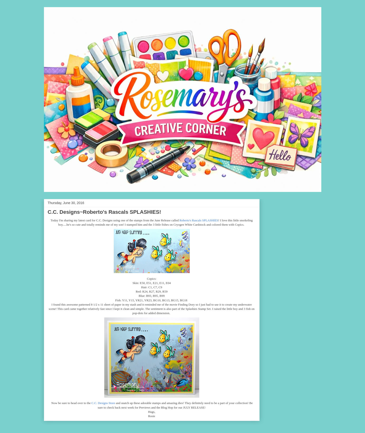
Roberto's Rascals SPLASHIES (199, 220)
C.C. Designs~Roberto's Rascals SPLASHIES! (104, 212)
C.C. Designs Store (103, 403)
